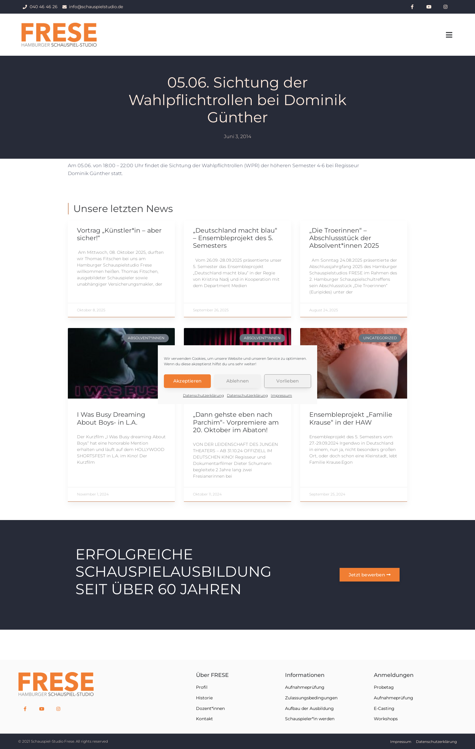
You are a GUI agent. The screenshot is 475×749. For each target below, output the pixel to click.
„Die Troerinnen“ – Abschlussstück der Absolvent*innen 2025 (344, 238)
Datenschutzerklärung (203, 395)
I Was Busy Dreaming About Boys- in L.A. (111, 418)
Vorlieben (287, 381)
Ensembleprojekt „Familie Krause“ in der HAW (350, 418)
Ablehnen (237, 381)
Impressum (281, 395)
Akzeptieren (187, 381)
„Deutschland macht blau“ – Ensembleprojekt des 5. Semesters (235, 238)
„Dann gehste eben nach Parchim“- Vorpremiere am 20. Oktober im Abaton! (236, 422)
